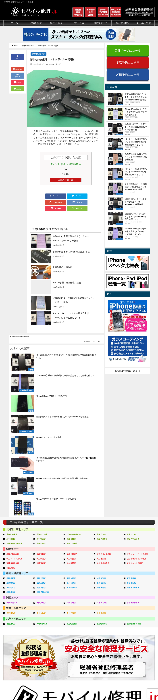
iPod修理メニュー (43, 637)
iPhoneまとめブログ (140, 651)
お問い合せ (104, 640)
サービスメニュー (75, 626)
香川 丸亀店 (42, 494)
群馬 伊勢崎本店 (13, 437)
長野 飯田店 (72, 460)
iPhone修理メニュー (45, 630)
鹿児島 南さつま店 (135, 505)
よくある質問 (143, 23)
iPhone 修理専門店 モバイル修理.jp (42, 691)
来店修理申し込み (107, 644)
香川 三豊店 (72, 494)
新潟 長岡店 (132, 460)
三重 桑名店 (11, 474)
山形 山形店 (42, 426)
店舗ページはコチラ (127, 50)
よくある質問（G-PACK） (111, 665)
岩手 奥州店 (11, 422)
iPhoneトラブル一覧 (140, 633)
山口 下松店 (102, 494)
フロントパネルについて (15, 651)
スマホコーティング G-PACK (81, 630)
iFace (69, 637)
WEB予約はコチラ (128, 74)
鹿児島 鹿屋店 (73, 505)
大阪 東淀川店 (12, 484)
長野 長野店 (11, 460)
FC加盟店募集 (137, 662)
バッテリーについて (13, 661)
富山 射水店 (11, 469)
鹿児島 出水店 (103, 505)
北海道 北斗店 (43, 418)
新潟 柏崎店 (11, 465)
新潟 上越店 (42, 465)
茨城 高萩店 (42, 446)
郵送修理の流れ (106, 633)
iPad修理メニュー (43, 633)
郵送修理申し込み (107, 648)
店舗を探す (36, 23)
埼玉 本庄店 (102, 441)
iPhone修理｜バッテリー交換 (85, 311)
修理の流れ (122, 23)
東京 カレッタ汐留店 (136, 446)
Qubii (69, 643)
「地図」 (65, 175)
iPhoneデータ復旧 (44, 640)
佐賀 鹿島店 (11, 505)
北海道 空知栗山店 (75, 418)
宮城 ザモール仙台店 (15, 426)
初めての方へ (100, 23)
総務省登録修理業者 (13, 633)
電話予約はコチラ (127, 62)
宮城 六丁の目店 (134, 422)
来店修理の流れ (106, 630)
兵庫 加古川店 (103, 484)
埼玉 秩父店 (72, 441)
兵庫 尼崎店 (72, 484)
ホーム (14, 23)
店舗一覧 (134, 658)
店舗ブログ (135, 655)
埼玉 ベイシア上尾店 (15, 441)
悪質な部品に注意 (12, 644)
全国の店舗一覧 (65, 181)
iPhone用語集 (137, 630)
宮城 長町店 (72, 422)
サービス (79, 23)
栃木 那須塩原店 (104, 446)
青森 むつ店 (132, 418)
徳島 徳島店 (11, 494)
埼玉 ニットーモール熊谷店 (139, 437)
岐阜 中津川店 (73, 469)
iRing (69, 640)
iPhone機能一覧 (138, 644)
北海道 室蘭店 (12, 418)
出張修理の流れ (106, 637)
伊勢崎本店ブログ (39, 54)
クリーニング (9, 637)
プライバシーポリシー (110, 690)
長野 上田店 (42, 460)
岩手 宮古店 (42, 422)
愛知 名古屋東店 (134, 469)
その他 (133, 626)
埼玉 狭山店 (42, 441)
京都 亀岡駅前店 (134, 484)
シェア (17, 57)
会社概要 (91, 690)
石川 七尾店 (72, 465)
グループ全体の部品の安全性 (17, 648)
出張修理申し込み (107, 651)
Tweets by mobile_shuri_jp (127, 371)
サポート (103, 626)
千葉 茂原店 (11, 450)
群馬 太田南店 (73, 437)
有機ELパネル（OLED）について (18, 656)
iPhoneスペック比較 (140, 648)
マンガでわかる (11, 640)
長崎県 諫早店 (43, 505)
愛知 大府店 (102, 469)
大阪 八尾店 (42, 484)
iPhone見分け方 (138, 640)
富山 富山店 (132, 465)
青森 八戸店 (102, 418)
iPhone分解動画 (138, 637)
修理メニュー (57, 23)
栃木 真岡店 (72, 446)
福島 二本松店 (73, 426)
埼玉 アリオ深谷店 (105, 437)
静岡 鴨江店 (102, 460)
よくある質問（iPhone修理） (113, 655)
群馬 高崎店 (42, 437)
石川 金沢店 (102, 465)
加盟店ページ (146, 690)
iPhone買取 (72, 633)
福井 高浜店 (42, 469)
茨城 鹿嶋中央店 (13, 446)
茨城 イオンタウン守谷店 (138, 441)
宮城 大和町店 (103, 422)
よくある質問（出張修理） (112, 662)
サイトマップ (130, 690)
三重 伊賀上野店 (44, 474)
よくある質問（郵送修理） (112, 658)
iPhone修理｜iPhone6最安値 (28, 304)
